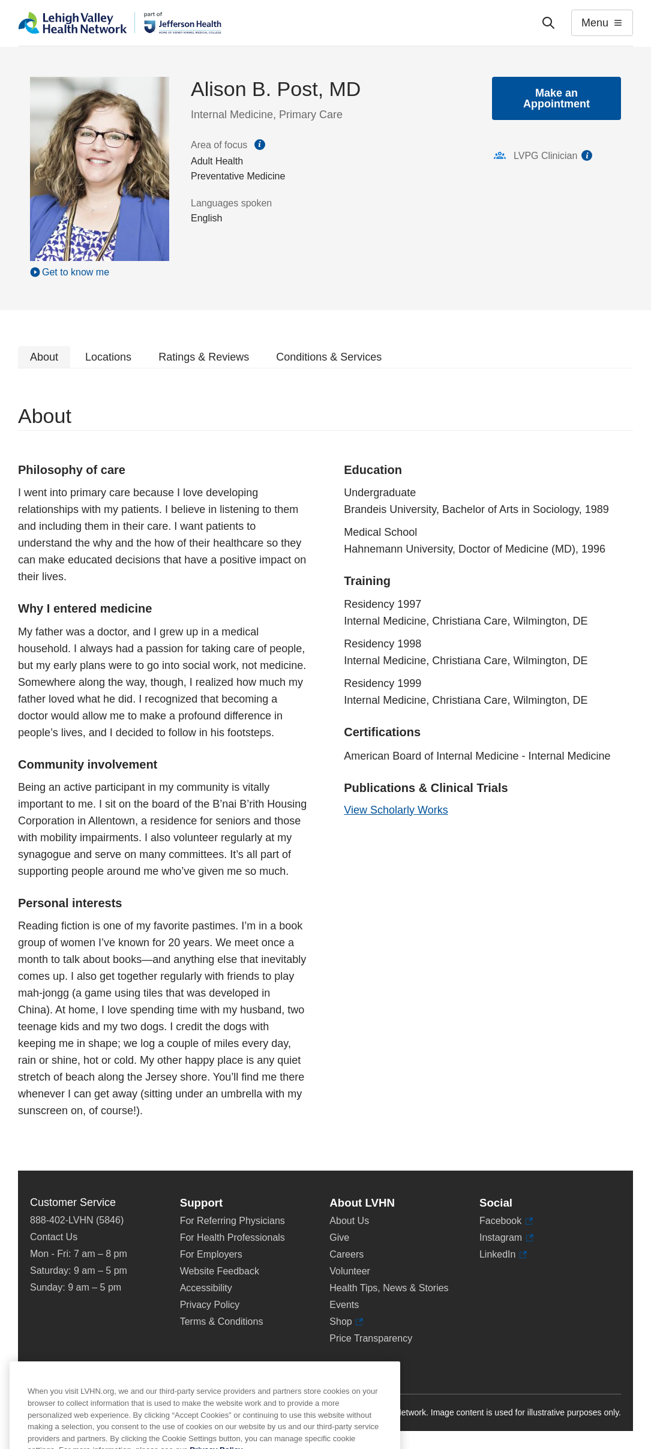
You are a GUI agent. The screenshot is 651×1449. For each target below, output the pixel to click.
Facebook (506, 1221)
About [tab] (44, 357)
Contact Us (53, 1237)
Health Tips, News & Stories (388, 1288)
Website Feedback (219, 1271)
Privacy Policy (210, 1305)
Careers (346, 1254)
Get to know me (75, 272)
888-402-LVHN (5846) (77, 1220)
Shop (346, 1322)
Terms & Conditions (221, 1321)
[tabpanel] (325, 769)
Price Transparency (370, 1338)
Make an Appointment (556, 98)
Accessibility (206, 1288)
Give (339, 1237)
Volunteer (349, 1271)
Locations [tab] (108, 357)
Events (344, 1305)
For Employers (211, 1254)
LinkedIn (503, 1254)
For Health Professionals (232, 1237)
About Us (349, 1221)
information (586, 155)
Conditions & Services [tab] (329, 357)
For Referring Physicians (232, 1221)
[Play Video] (99, 271)
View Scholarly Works (396, 810)
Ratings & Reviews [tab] (203, 357)
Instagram (506, 1238)
